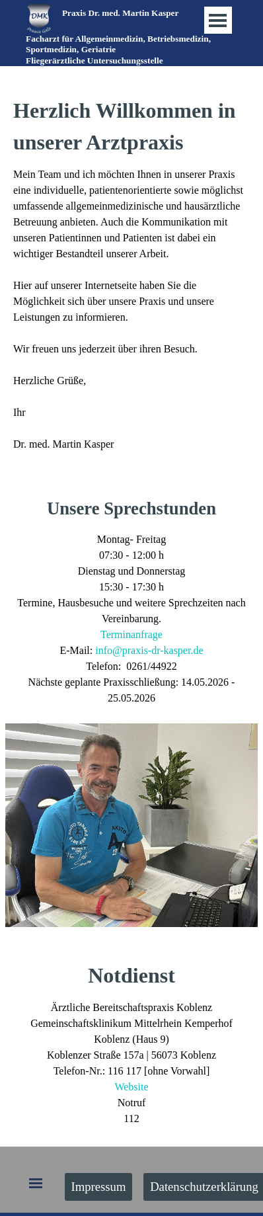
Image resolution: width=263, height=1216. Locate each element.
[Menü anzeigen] (217, 20)
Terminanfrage (131, 634)
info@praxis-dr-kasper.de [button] (149, 650)
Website (131, 1086)
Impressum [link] (98, 1187)
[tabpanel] (128, 49)
